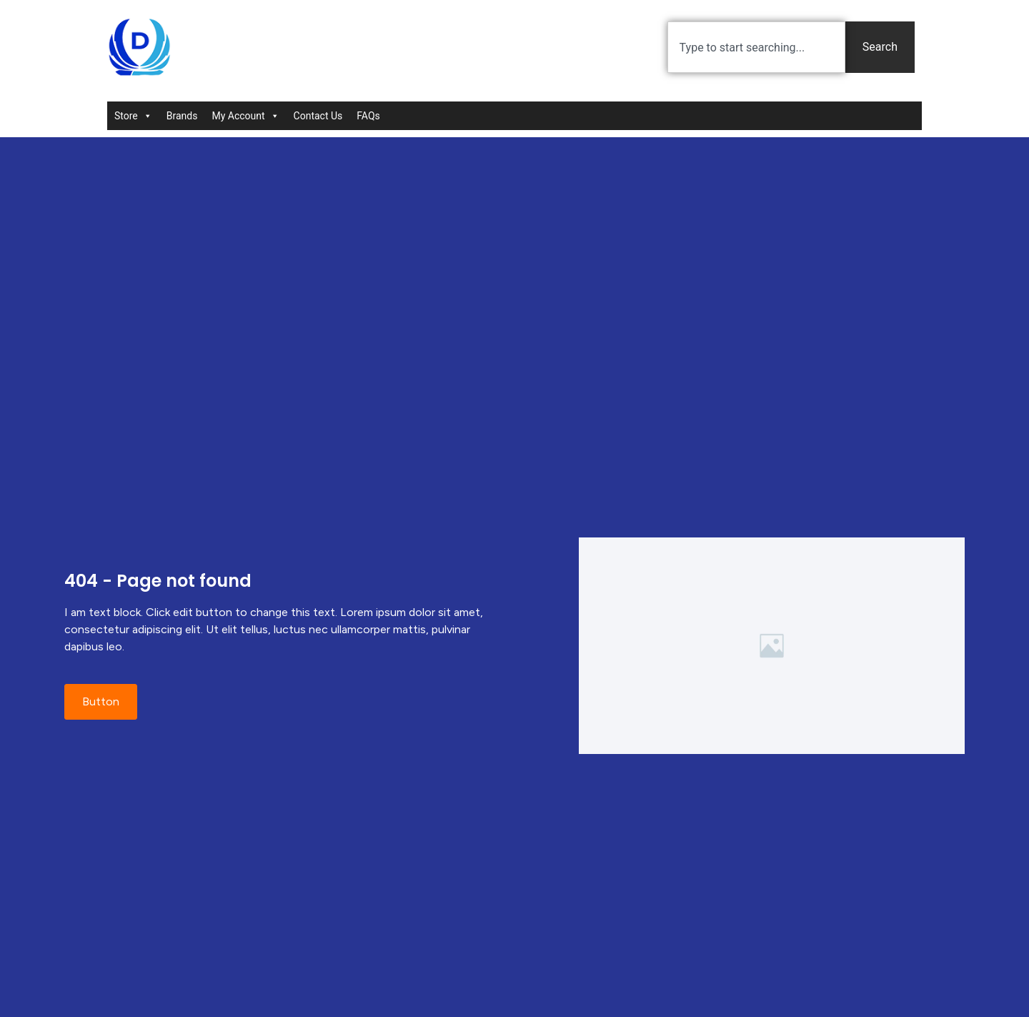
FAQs (368, 115)
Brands (182, 115)
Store (133, 115)
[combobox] (756, 47)
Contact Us (318, 115)
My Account (245, 115)
